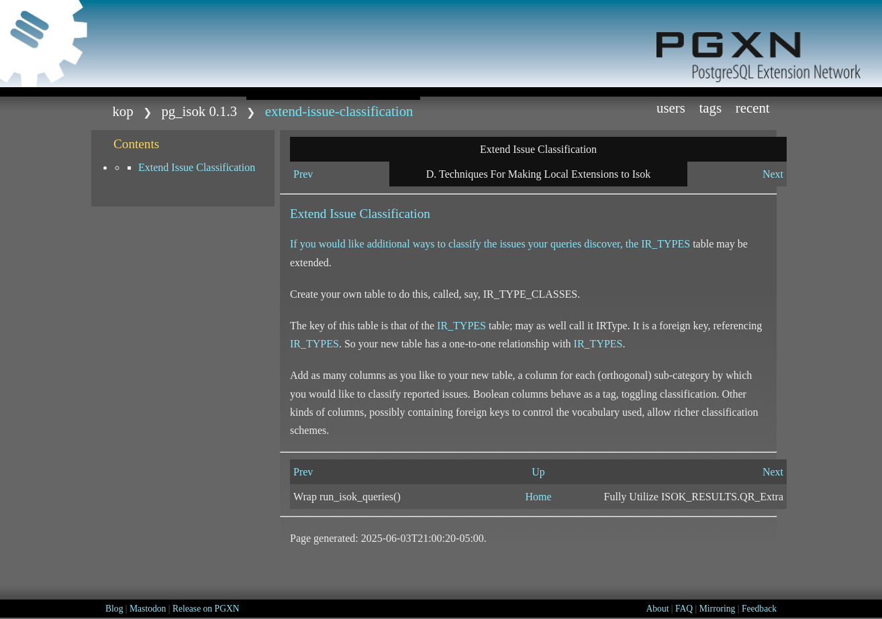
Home (538, 496)
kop (122, 111)
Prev (303, 174)
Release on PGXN (206, 609)
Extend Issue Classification (196, 167)
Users (670, 107)
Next (773, 174)
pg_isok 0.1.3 (199, 111)
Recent (753, 107)
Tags (710, 107)
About (657, 609)
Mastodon (148, 609)
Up (538, 471)
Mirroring (717, 609)
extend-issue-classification (339, 111)
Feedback (759, 609)
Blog (114, 609)
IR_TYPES (665, 243)
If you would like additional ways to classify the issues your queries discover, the (465, 243)
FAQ (684, 609)
